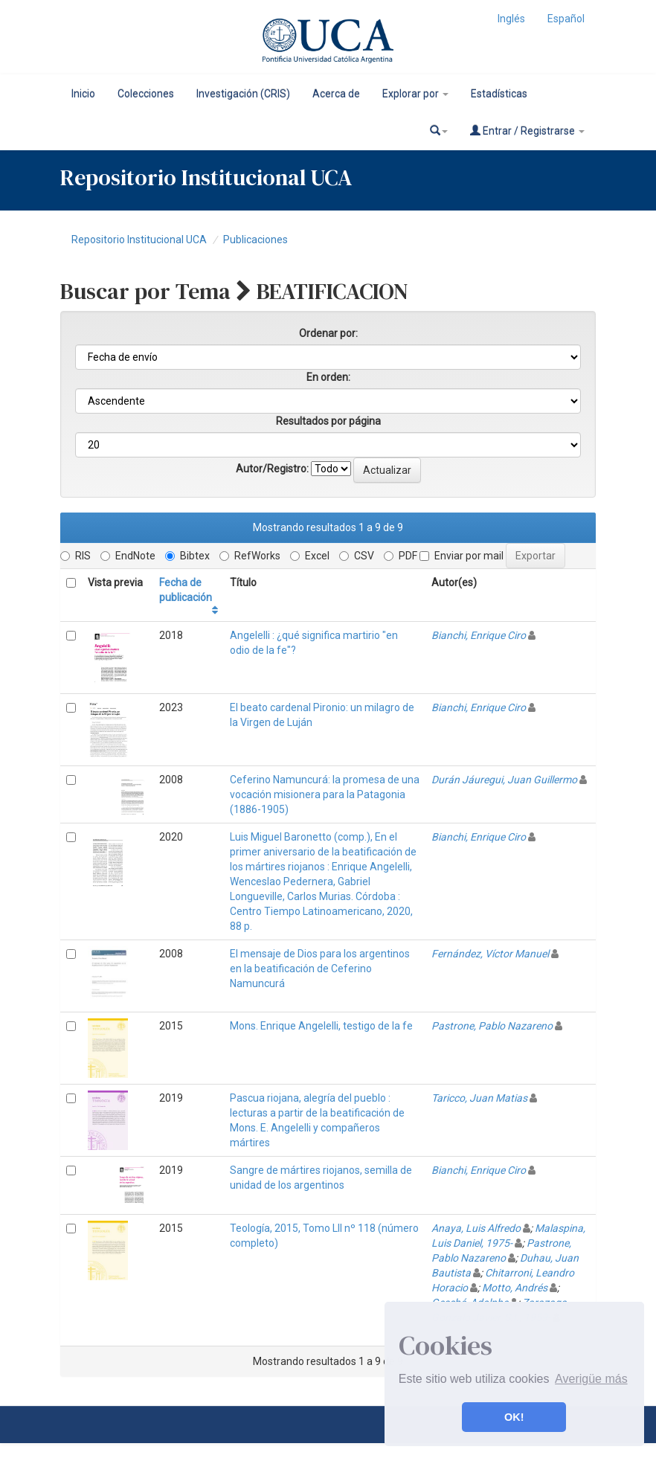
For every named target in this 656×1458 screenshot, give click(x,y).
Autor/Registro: (272, 469)
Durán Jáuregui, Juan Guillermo (504, 780)
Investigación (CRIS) (243, 94)
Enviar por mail (461, 556)
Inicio (83, 94)
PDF (400, 556)
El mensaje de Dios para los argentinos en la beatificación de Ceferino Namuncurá (320, 968)
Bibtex (187, 556)
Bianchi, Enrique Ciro (478, 635)
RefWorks (249, 556)
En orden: (328, 377)
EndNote (127, 556)
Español (566, 19)
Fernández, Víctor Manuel (490, 954)
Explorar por (415, 94)
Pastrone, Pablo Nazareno (492, 1026)
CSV (356, 556)
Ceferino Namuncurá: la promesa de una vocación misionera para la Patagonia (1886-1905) (324, 794)
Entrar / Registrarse (527, 130)
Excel (309, 556)
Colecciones (146, 94)
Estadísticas (499, 94)
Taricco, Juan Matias (479, 1098)
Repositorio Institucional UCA (139, 239)
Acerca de (336, 94)
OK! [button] (514, 1417)
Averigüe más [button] (591, 1378)
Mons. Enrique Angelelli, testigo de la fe (321, 1026)
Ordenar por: (328, 333)
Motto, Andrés (514, 1288)
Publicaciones (255, 239)
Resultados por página (328, 421)
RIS (75, 556)
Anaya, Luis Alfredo (476, 1228)
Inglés (511, 19)
